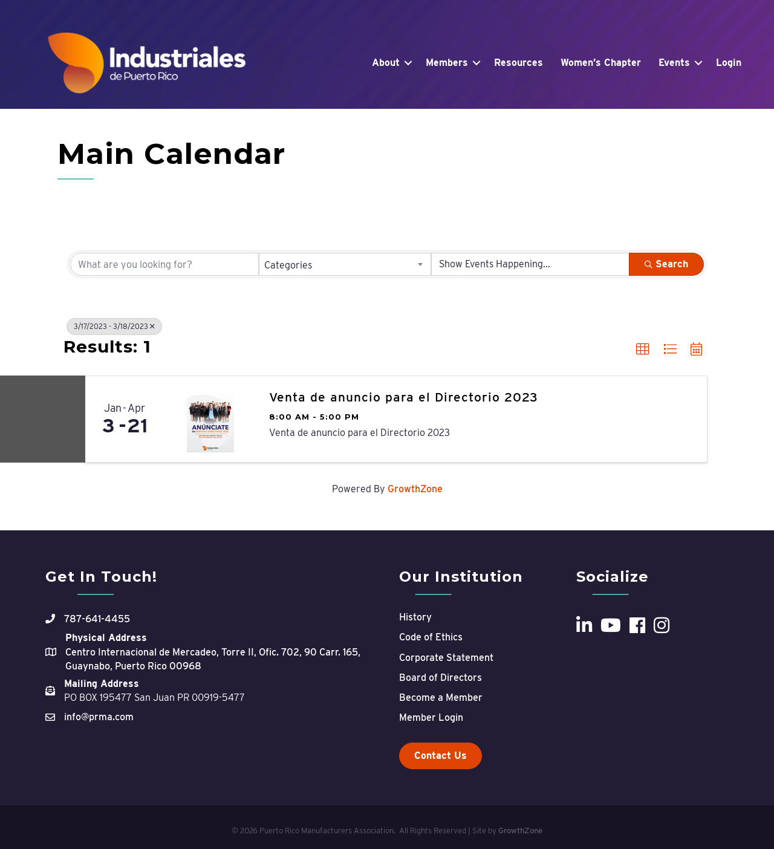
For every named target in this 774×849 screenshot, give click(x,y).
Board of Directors (440, 677)
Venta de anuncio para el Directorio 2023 (403, 397)
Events (674, 62)
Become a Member (441, 697)
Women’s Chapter (601, 62)
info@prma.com (99, 717)
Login (728, 62)
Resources (518, 62)
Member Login (431, 717)
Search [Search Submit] (666, 264)
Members (447, 62)
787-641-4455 (97, 619)
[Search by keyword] (164, 264)
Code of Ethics (431, 637)
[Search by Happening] (530, 264)
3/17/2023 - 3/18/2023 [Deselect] (114, 326)
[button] (643, 349)
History (415, 617)
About (386, 62)
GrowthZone (415, 489)
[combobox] (345, 264)
